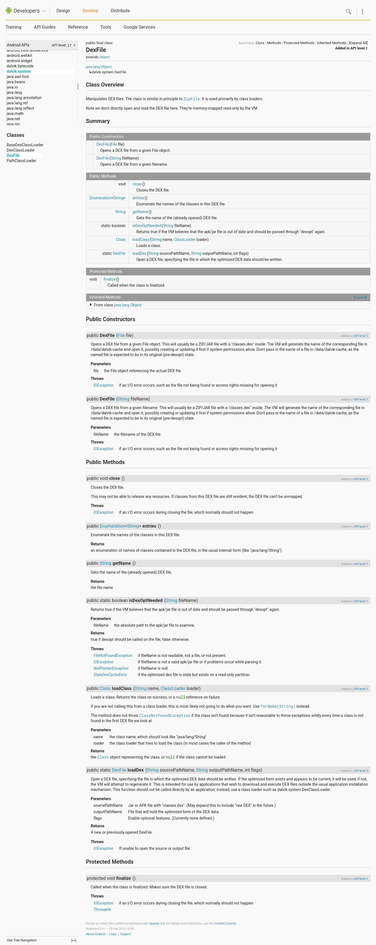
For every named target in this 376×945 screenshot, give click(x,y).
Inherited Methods (331, 43)
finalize (110, 279)
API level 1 (359, 48)
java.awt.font (18, 76)
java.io (12, 87)
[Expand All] (358, 43)
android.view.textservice (27, 50)
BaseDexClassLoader (25, 145)
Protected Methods (299, 43)
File (114, 144)
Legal (113, 934)
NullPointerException (110, 668)
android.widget (19, 61)
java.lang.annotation (24, 97)
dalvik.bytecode (20, 66)
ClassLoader (185, 239)
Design (63, 10)
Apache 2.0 (157, 923)
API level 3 (361, 771)
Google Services (139, 27)
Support (125, 934)
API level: (59, 45)
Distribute (120, 10)
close (137, 184)
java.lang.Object (98, 67)
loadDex (139, 253)
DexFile (13, 155)
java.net (13, 119)
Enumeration (100, 198)
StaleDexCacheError (110, 674)
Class (121, 239)
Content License (225, 923)
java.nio (13, 124)
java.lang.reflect (20, 108)
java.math (15, 113)
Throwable (102, 909)
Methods (274, 43)
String (116, 158)
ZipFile (191, 99)
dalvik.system (18, 71)
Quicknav (44, 11)
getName (140, 212)
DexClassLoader (21, 150)
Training (13, 27)
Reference (78, 27)
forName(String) (277, 706)
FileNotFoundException (112, 655)
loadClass (140, 239)
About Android (95, 934)
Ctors (260, 43)
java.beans (16, 82)
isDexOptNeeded (146, 225)
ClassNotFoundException (164, 716)
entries (138, 198)
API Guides (44, 27)
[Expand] (360, 297)
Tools (105, 27)
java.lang (14, 92)
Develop (90, 10)
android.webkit (19, 55)
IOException (103, 385)
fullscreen (73, 940)
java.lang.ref (17, 103)
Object (104, 57)
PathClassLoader (21, 160)
